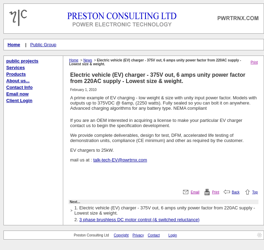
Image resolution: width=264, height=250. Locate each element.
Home (14, 44)
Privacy (138, 235)
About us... (18, 80)
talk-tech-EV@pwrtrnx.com (120, 159)
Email (195, 192)
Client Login (19, 100)
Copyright (121, 235)
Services (15, 67)
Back (235, 192)
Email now (17, 94)
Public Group (43, 44)
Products (16, 74)
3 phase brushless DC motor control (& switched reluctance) (139, 219)
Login (172, 235)
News (87, 60)
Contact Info (19, 87)
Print (254, 62)
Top (255, 192)
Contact (153, 235)
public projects (22, 61)
